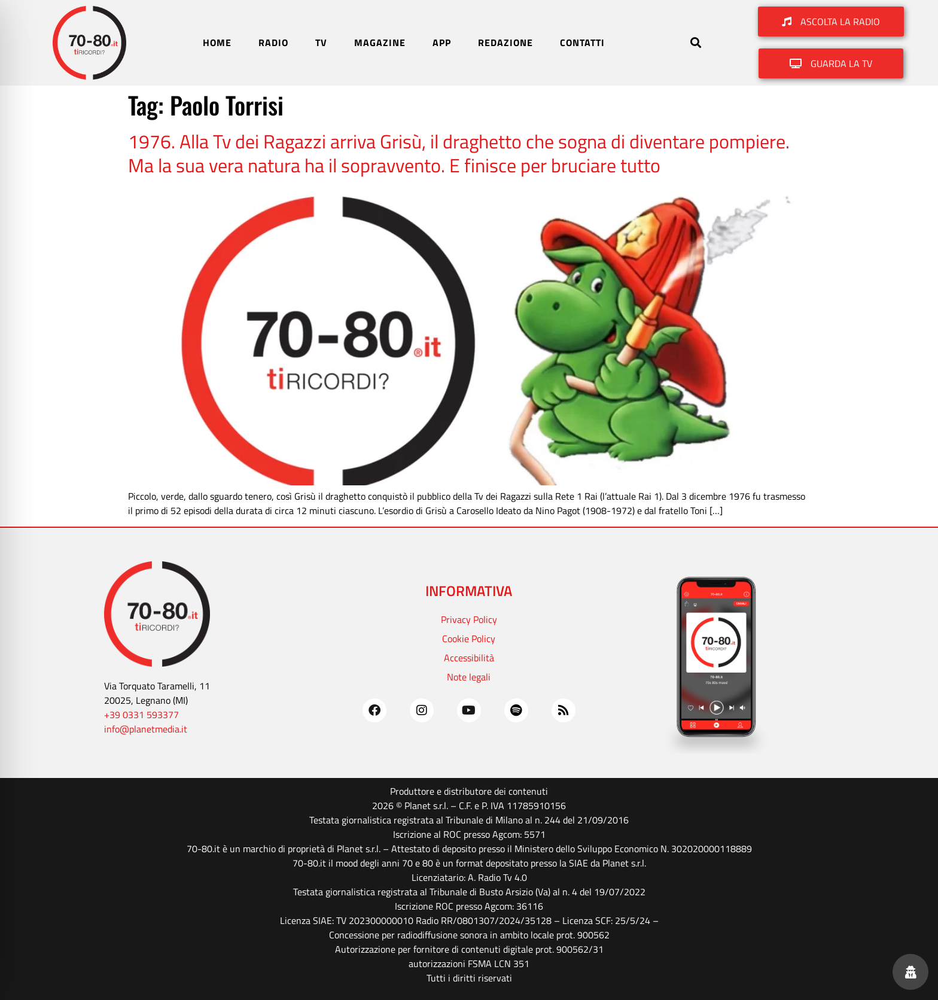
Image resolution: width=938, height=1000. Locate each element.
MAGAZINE (380, 42)
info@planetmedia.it (145, 729)
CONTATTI (582, 42)
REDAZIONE (505, 42)
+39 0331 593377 (141, 714)
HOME (217, 42)
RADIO (273, 42)
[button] (695, 43)
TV (321, 42)
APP (442, 42)
